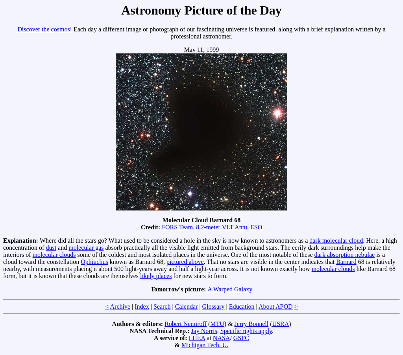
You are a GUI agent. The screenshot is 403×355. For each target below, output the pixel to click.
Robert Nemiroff (186, 323)
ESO (256, 227)
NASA (221, 338)
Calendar (186, 306)
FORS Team (177, 227)
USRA (280, 323)
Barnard (346, 261)
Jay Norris (204, 331)
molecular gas (86, 247)
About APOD (276, 306)
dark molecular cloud (336, 240)
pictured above (185, 261)
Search (162, 306)
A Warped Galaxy (229, 289)
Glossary (213, 306)
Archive (120, 306)
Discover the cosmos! (44, 29)
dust (51, 247)
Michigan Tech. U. (204, 345)
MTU (217, 323)
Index (142, 306)
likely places (156, 276)
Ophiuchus (94, 261)
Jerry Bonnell (252, 323)
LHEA (197, 338)
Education (242, 306)
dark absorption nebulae (344, 254)
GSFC (241, 338)
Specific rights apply (246, 331)
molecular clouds (54, 254)
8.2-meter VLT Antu (221, 227)
